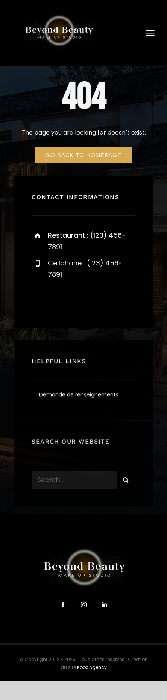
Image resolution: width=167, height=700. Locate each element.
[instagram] (81, 300)
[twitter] (60, 300)
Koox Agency (92, 667)
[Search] (126, 484)
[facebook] (40, 300)
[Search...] (74, 484)
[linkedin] (104, 604)
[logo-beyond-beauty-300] (58, 14)
